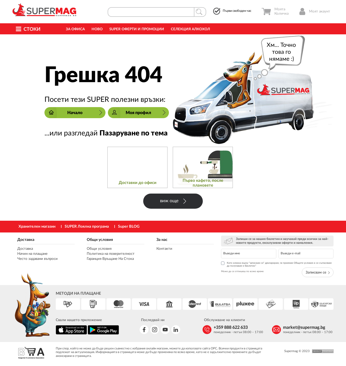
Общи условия (100, 240)
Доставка (25, 240)
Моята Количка (275, 11)
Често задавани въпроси (37, 259)
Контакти (164, 248)
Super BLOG (129, 226)
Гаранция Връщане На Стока (110, 259)
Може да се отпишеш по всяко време (242, 271)
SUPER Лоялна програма (87, 226)
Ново (97, 29)
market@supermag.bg (304, 327)
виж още (173, 201)
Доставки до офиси (137, 183)
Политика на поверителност (111, 254)
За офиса (75, 29)
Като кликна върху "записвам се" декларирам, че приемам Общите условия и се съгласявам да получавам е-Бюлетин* (276, 264)
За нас (161, 240)
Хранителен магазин (37, 226)
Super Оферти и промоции (136, 29)
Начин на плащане (32, 254)
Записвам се (318, 272)
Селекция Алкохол (190, 29)
